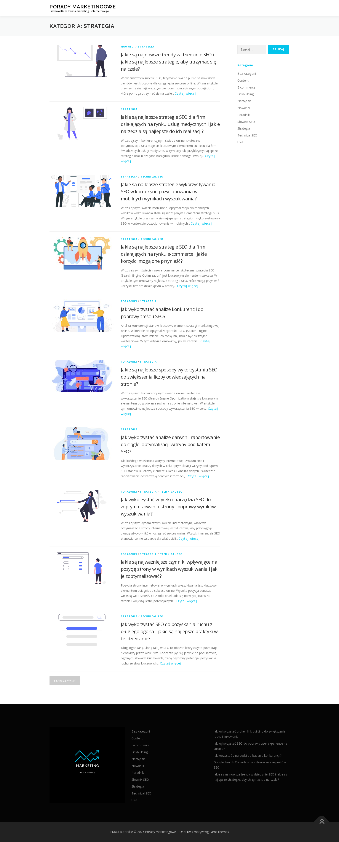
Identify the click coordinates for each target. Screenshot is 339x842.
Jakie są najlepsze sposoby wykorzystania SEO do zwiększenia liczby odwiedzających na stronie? (169, 376)
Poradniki (129, 301)
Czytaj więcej (185, 93)
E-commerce (246, 87)
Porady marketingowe (83, 7)
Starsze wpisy (65, 680)
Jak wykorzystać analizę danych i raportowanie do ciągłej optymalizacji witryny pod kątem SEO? (170, 444)
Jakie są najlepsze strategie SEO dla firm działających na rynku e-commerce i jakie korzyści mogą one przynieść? (164, 253)
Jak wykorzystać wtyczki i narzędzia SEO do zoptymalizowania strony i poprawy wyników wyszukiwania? (168, 506)
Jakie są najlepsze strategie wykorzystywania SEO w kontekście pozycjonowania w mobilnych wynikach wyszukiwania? (168, 191)
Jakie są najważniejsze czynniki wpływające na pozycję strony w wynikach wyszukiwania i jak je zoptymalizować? (169, 568)
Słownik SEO (246, 122)
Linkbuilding (245, 94)
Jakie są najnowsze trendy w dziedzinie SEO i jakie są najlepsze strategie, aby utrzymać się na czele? (168, 61)
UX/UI (241, 142)
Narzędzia (244, 101)
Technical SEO (152, 176)
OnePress (186, 832)
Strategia (146, 46)
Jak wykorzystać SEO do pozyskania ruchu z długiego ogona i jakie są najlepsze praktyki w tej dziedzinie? (169, 631)
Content (243, 80)
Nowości (127, 46)
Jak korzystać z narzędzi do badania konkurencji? (247, 755)
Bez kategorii (246, 73)
